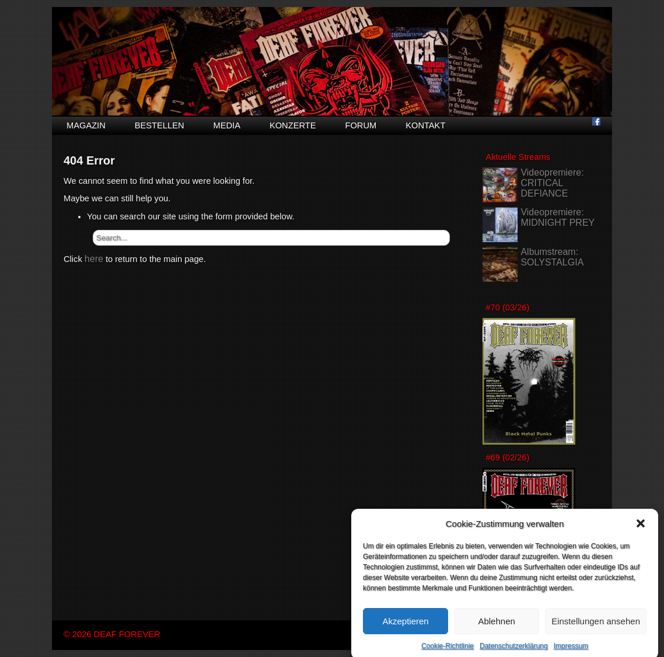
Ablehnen (496, 626)
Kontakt (425, 125)
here (94, 259)
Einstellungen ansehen (595, 626)
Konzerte (293, 125)
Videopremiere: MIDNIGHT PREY (557, 217)
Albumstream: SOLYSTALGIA (551, 257)
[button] (640, 529)
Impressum (571, 652)
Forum (360, 125)
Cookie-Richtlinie (447, 652)
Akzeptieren (405, 626)
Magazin (86, 125)
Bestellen (159, 125)
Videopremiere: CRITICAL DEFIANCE (551, 182)
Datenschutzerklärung (514, 652)
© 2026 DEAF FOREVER (112, 634)
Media (227, 125)
